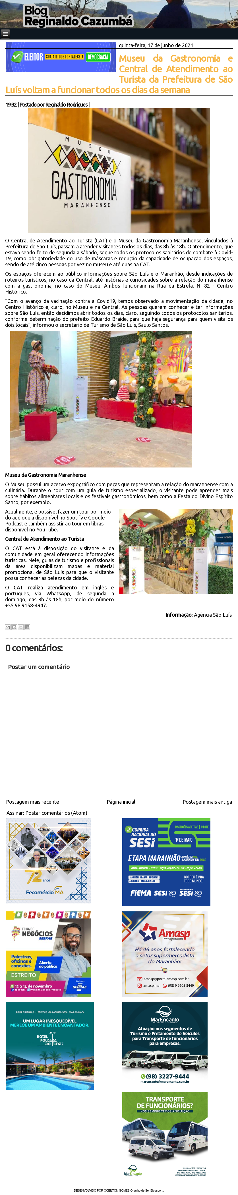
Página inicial (121, 802)
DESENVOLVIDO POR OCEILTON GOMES (102, 1190)
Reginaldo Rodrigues (66, 104)
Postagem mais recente (32, 802)
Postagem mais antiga (207, 802)
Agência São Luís (213, 615)
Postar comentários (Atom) (56, 813)
